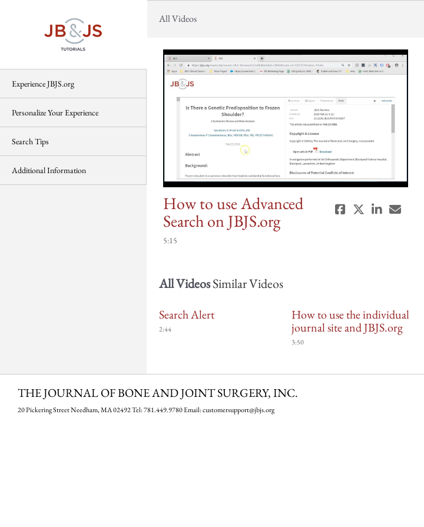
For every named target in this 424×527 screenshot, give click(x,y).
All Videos (178, 18)
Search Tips (30, 141)
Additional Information (49, 170)
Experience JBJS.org (43, 83)
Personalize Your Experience (55, 112)
